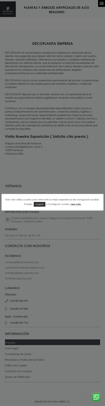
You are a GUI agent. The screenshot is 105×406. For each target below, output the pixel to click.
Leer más (76, 204)
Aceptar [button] (40, 204)
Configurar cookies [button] (58, 204)
